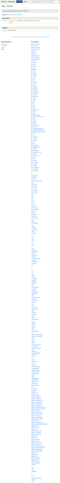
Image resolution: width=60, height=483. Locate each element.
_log (32, 481)
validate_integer (35, 420)
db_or (32, 135)
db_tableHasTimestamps (37, 116)
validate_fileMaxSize (36, 444)
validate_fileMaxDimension (38, 445)
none (2, 48)
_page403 (33, 282)
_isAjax (33, 359)
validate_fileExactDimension (38, 447)
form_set (33, 158)
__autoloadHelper (35, 462)
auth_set (33, 52)
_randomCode (34, 319)
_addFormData (35, 373)
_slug (32, 320)
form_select (34, 388)
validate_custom (35, 440)
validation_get (34, 393)
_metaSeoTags (35, 331)
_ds (32, 358)
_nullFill (33, 375)
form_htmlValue (35, 167)
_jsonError (33, 364)
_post (32, 197)
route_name (34, 185)
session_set (34, 206)
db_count (33, 99)
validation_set (34, 391)
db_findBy (33, 148)
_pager (33, 349)
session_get (34, 207)
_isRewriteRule (35, 287)
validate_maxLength (36, 434)
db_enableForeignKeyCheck (38, 130)
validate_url (34, 429)
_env (32, 476)
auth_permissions (35, 59)
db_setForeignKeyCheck (37, 128)
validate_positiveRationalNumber (39, 423)
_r (31, 266)
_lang (32, 248)
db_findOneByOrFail (36, 152)
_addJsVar (33, 233)
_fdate (32, 310)
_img (32, 238)
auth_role (33, 60)
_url (32, 271)
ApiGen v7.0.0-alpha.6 (43, 36)
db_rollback (34, 140)
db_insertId (34, 94)
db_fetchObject (35, 92)
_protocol (33, 263)
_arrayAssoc (34, 383)
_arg (32, 194)
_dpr (32, 243)
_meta (32, 329)
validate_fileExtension (36, 442)
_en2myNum (34, 381)
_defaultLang (34, 251)
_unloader (33, 228)
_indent (33, 342)
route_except (34, 192)
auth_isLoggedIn (35, 57)
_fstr (32, 304)
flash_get (33, 212)
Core (3, 47)
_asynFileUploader (35, 353)
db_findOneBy (34, 150)
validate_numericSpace (37, 413)
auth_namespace (35, 48)
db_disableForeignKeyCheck (38, 131)
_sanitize (33, 204)
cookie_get (34, 216)
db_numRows (34, 87)
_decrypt (33, 325)
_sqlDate (33, 322)
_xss (32, 202)
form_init (33, 157)
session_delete (35, 209)
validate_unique (35, 459)
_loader (33, 226)
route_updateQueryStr (36, 180)
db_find (33, 143)
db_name (33, 69)
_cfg (32, 469)
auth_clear (33, 54)
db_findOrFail (34, 145)
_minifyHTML (34, 222)
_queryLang (34, 255)
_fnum (32, 305)
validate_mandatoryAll (36, 402)
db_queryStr (34, 82)
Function (19, 1)
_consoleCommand (36, 344)
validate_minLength (36, 432)
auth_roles (33, 62)
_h (31, 246)
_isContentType (35, 385)
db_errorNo (34, 86)
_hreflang (33, 290)
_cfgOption (34, 471)
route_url (33, 179)
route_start (33, 189)
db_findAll (33, 153)
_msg (32, 315)
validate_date (34, 454)
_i (31, 466)
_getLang (33, 250)
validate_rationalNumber (37, 422)
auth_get (33, 50)
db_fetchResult (35, 109)
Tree (25, 1)
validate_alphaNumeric (37, 405)
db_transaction (34, 136)
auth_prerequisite (35, 43)
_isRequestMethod (35, 371)
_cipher (33, 327)
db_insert (33, 119)
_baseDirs (33, 479)
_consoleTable (34, 346)
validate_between (35, 439)
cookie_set (33, 214)
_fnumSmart (34, 307)
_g (31, 474)
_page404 (33, 283)
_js (32, 234)
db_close (33, 77)
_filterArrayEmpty (35, 297)
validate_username (36, 415)
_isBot (32, 337)
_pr (32, 241)
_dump (33, 244)
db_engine (33, 65)
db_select (33, 97)
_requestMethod (35, 369)
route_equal (34, 187)
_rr (31, 268)
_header (33, 275)
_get (32, 195)
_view (32, 356)
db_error (33, 84)
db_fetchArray (34, 89)
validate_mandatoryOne (37, 400)
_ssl (32, 265)
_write (32, 339)
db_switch (33, 75)
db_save (33, 118)
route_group (34, 184)
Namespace (11, 1)
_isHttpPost (34, 361)
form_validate (34, 162)
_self (32, 273)
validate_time (34, 456)
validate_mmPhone (36, 461)
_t (31, 172)
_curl (32, 386)
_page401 (33, 280)
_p (31, 472)
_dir (32, 224)
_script (32, 231)
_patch (32, 200)
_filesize (33, 317)
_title (32, 295)
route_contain (34, 190)
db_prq (33, 79)
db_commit (34, 138)
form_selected (34, 168)
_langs (32, 253)
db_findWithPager (35, 146)
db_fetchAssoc (34, 91)
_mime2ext (34, 390)
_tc (32, 173)
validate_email (34, 425)
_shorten (33, 302)
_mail (32, 332)
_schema (33, 464)
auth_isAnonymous (36, 55)
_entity (32, 376)
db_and (33, 133)
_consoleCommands (36, 347)
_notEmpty (33, 298)
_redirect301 (34, 278)
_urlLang (33, 256)
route (32, 182)
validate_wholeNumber (37, 418)
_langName (34, 260)
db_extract (33, 111)
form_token (34, 160)
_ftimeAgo (33, 314)
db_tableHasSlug (35, 114)
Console (4, 45)
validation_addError (36, 396)
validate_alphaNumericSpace (38, 407)
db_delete (33, 123)
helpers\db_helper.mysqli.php (15, 14)
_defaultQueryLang (36, 258)
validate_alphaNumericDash (38, 408)
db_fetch (33, 108)
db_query (33, 81)
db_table (33, 113)
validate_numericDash (36, 412)
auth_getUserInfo (35, 47)
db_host (33, 67)
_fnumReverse (34, 309)
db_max (33, 101)
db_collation (34, 74)
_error (32, 285)
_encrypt (33, 324)
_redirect (33, 277)
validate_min (34, 435)
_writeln (33, 341)
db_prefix (33, 72)
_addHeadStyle (35, 378)
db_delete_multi (35, 125)
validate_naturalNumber (37, 417)
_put (32, 199)
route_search (34, 175)
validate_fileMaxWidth (36, 449)
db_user (33, 70)
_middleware (34, 354)
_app (32, 219)
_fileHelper (33, 351)
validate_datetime (35, 457)
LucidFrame (4, 43)
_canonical (33, 288)
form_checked (34, 170)
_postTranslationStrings (37, 334)
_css (32, 236)
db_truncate (34, 126)
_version (33, 221)
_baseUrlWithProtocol (36, 477)
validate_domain (35, 427)
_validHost (33, 293)
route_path (33, 177)
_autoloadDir (34, 229)
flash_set (33, 211)
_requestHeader (35, 368)
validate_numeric (35, 410)
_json (32, 363)
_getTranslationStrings (36, 336)
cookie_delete (34, 217)
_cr (32, 270)
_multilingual (34, 261)
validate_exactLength (36, 430)
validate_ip (33, 452)
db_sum (33, 104)
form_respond (34, 163)
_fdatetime (33, 312)
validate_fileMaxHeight (36, 450)
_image (33, 239)
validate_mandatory (36, 398)
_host (32, 467)
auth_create (34, 45)
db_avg (33, 106)
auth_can (33, 64)
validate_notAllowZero (36, 403)
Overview (4, 1)
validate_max (34, 437)
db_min (33, 103)
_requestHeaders (35, 366)
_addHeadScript (35, 380)
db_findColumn (35, 155)
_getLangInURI (35, 292)
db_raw (33, 141)
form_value (34, 165)
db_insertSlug (34, 96)
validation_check (35, 395)
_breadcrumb (34, 300)
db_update (33, 121)
